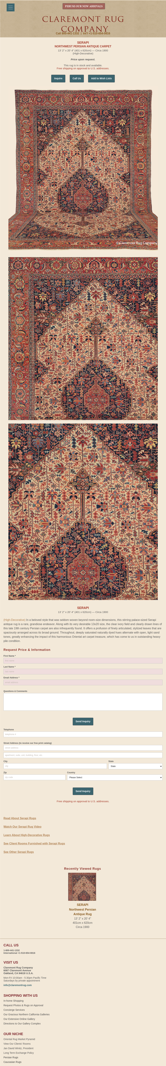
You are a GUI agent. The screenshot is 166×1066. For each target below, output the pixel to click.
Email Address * (11, 677)
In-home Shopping (13, 1000)
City (5, 761)
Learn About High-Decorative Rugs (26, 835)
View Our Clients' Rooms (17, 1043)
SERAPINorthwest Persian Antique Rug (82, 909)
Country (71, 772)
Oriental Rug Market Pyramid (19, 1039)
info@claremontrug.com (17, 985)
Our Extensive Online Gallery (19, 1019)
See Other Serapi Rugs (18, 851)
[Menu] (11, 7)
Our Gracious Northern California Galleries (26, 1014)
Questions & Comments (15, 691)
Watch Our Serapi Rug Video (22, 826)
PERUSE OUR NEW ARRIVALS (84, 6)
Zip (5, 772)
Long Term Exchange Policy (18, 1052)
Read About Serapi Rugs (19, 818)
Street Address (27, 743)
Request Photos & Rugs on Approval (23, 1005)
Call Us (77, 78)
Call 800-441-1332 (67, 33)
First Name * (9, 656)
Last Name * (9, 667)
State (111, 761)
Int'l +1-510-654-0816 (96, 33)
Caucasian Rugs (12, 1062)
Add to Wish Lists (101, 78)
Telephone (8, 729)
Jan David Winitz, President (18, 1048)
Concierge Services (14, 1009)
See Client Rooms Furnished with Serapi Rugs (34, 843)
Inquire (58, 78)
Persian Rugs (10, 1057)
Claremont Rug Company (83, 24)
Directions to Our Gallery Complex (22, 1023)
